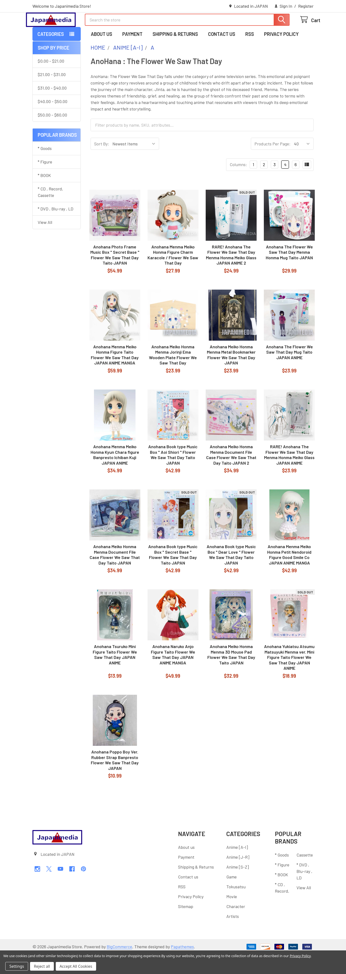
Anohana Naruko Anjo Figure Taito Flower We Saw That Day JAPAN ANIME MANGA (173, 674)
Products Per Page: (272, 163)
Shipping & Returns (175, 54)
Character (235, 926)
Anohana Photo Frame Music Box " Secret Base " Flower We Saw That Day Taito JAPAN (114, 275)
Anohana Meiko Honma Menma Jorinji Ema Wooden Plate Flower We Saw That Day (173, 374)
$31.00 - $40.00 (52, 107)
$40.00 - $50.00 (52, 121)
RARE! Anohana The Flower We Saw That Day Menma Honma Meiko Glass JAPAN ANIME (289, 474)
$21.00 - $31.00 (52, 94)
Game (231, 896)
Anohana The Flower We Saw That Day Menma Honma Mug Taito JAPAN (289, 272)
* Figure (45, 181)
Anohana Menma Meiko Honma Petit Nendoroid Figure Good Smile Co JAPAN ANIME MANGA (289, 574)
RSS (249, 54)
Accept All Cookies (76, 966)
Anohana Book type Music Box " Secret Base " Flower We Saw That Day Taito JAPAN (173, 574)
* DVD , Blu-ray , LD (55, 228)
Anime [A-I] (237, 867)
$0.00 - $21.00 (51, 80)
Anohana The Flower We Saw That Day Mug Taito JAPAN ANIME (289, 372)
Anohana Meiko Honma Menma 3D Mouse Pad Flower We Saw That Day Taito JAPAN (231, 674)
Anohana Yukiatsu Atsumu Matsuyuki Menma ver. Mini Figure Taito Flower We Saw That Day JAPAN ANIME (289, 676)
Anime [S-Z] (237, 886)
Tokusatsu (236, 906)
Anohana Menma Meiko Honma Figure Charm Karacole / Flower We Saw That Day (173, 275)
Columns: (238, 184)
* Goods (45, 168)
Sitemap (185, 926)
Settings (16, 966)
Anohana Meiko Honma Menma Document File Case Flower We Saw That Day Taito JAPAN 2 (231, 474)
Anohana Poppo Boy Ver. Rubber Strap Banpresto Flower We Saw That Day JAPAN (115, 780)
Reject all (42, 966)
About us (101, 54)
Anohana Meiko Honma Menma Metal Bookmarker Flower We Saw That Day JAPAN (231, 374)
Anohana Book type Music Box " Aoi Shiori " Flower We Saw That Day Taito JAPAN (173, 474)
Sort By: (101, 163)
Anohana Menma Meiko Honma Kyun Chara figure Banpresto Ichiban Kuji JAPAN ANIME (115, 474)
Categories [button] (50, 54)
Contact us (221, 54)
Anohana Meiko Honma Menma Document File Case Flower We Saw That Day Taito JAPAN (115, 574)
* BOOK (44, 195)
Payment (132, 54)
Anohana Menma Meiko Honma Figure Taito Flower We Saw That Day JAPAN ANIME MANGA (115, 374)
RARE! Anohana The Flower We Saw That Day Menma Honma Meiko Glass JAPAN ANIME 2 (231, 275)
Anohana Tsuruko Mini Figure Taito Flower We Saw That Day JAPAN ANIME (115, 674)
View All (45, 242)
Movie (231, 916)
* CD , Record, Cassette (50, 212)
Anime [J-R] (237, 876)
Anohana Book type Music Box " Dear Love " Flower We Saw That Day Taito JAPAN (231, 574)
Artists (232, 936)
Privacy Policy (281, 54)
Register (306, 6)
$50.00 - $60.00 (52, 134)
